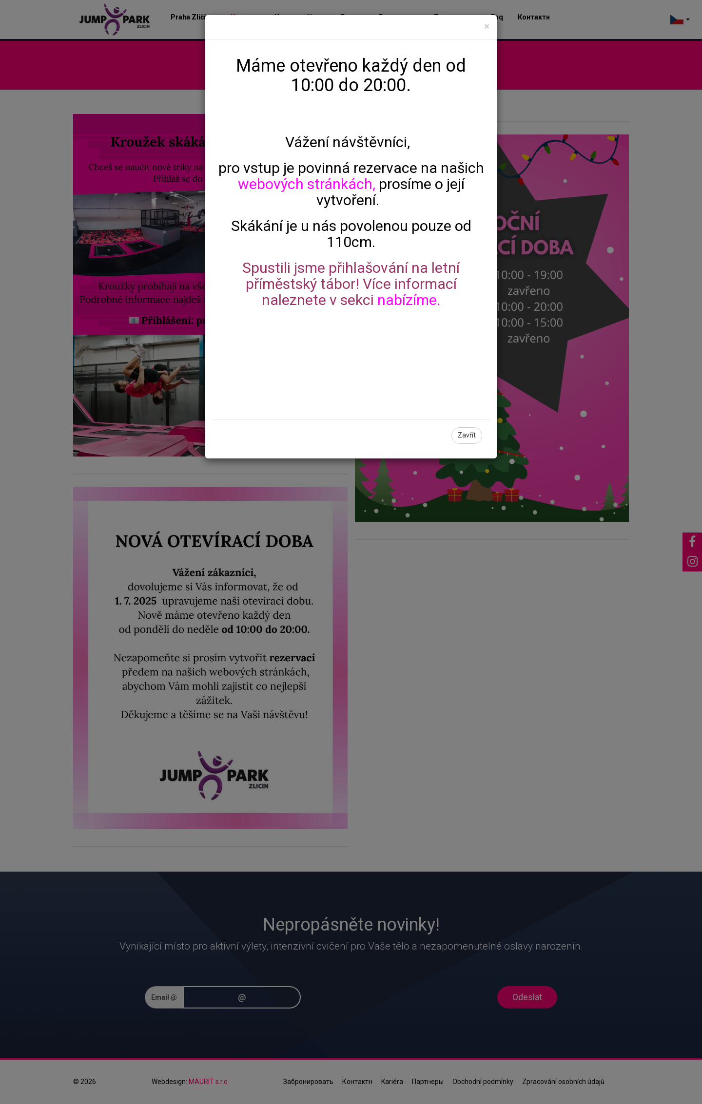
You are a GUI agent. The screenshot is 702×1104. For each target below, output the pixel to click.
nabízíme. (408, 299)
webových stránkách (305, 183)
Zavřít (467, 435)
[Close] (486, 26)
